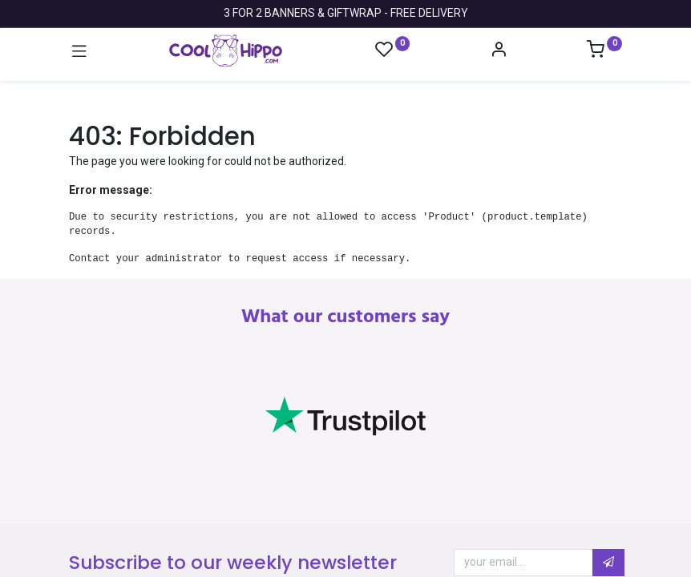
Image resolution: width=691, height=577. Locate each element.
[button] (608, 562)
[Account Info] (498, 51)
